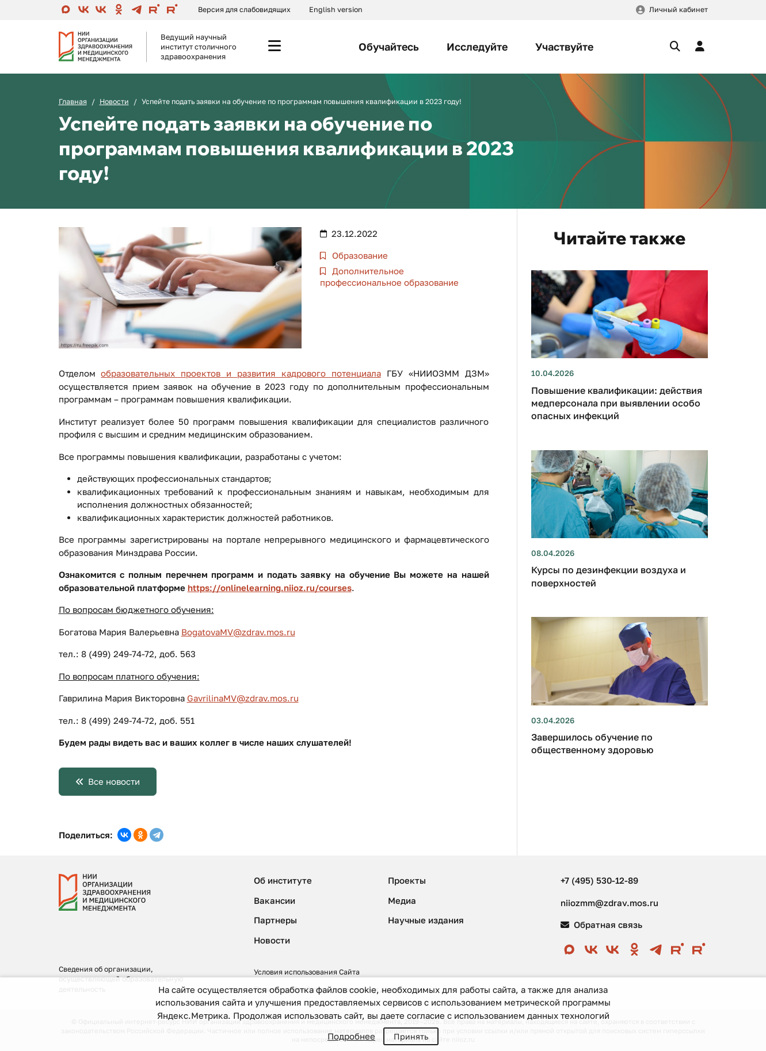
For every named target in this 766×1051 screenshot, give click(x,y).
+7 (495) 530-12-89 (599, 880)
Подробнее (351, 1036)
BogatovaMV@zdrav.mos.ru (238, 632)
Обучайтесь (389, 46)
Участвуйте (564, 46)
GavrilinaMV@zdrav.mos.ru (243, 698)
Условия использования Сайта (307, 972)
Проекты (407, 880)
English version (336, 9)
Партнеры (275, 920)
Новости (114, 101)
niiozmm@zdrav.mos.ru (609, 902)
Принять (411, 1036)
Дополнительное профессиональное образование (389, 276)
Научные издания (426, 920)
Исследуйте (477, 46)
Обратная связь (601, 924)
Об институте (283, 880)
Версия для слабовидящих (244, 9)
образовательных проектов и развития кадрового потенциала (240, 373)
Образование (359, 255)
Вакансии (274, 900)
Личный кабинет (678, 9)
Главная (73, 101)
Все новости (114, 781)
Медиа (402, 900)
